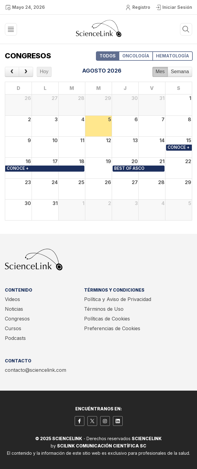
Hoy (44, 71)
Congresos (17, 319)
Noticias (14, 309)
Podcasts (15, 338)
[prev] (12, 72)
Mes (160, 71)
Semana (180, 71)
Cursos (13, 328)
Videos (12, 299)
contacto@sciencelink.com (35, 370)
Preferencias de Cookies (112, 328)
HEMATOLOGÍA (172, 55)
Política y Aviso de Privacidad (117, 299)
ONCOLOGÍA (135, 55)
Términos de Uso (104, 309)
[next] (26, 72)
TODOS (108, 55)
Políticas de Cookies (107, 319)
